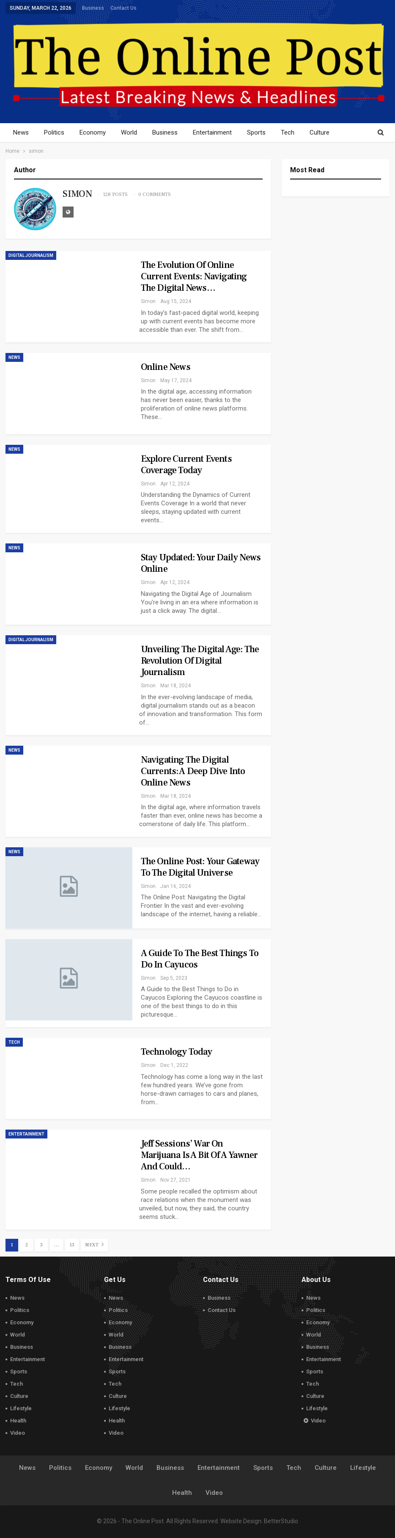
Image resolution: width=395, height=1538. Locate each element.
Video (17, 1433)
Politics (55, 132)
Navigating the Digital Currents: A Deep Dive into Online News (193, 771)
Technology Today (176, 1052)
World (133, 132)
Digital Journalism (30, 255)
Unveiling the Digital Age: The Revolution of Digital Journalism (200, 660)
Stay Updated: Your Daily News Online (201, 563)
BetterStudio (281, 1521)
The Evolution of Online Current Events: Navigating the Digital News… (194, 276)
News (21, 132)
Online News (165, 367)
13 (71, 1245)
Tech (296, 132)
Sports (264, 132)
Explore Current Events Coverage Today (186, 464)
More (327, 132)
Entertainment (218, 132)
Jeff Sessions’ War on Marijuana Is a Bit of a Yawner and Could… (199, 1155)
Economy (95, 132)
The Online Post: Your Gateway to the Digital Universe (200, 867)
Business (93, 8)
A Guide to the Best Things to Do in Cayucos (200, 958)
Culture (19, 1396)
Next (94, 1244)
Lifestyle (21, 1408)
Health (18, 1420)
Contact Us (123, 8)
